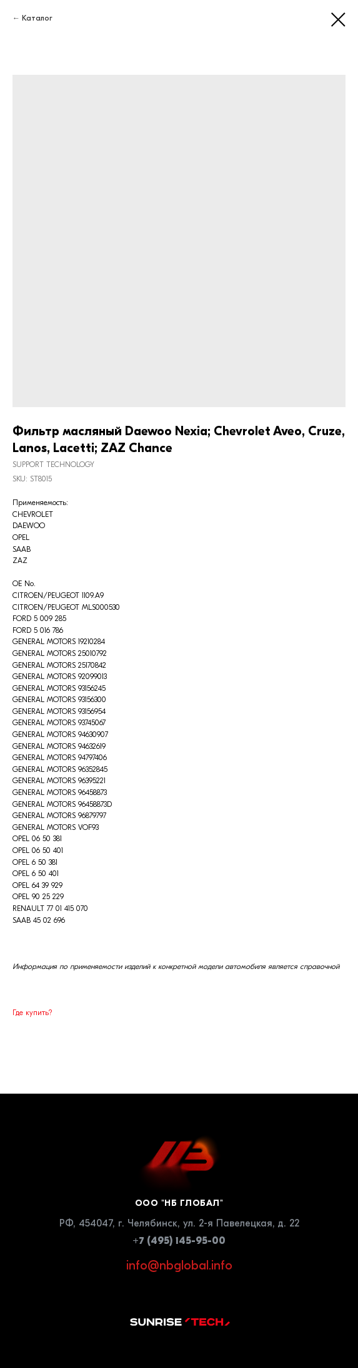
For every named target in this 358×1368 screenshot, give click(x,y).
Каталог (37, 18)
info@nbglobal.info (179, 1265)
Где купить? (32, 1012)
